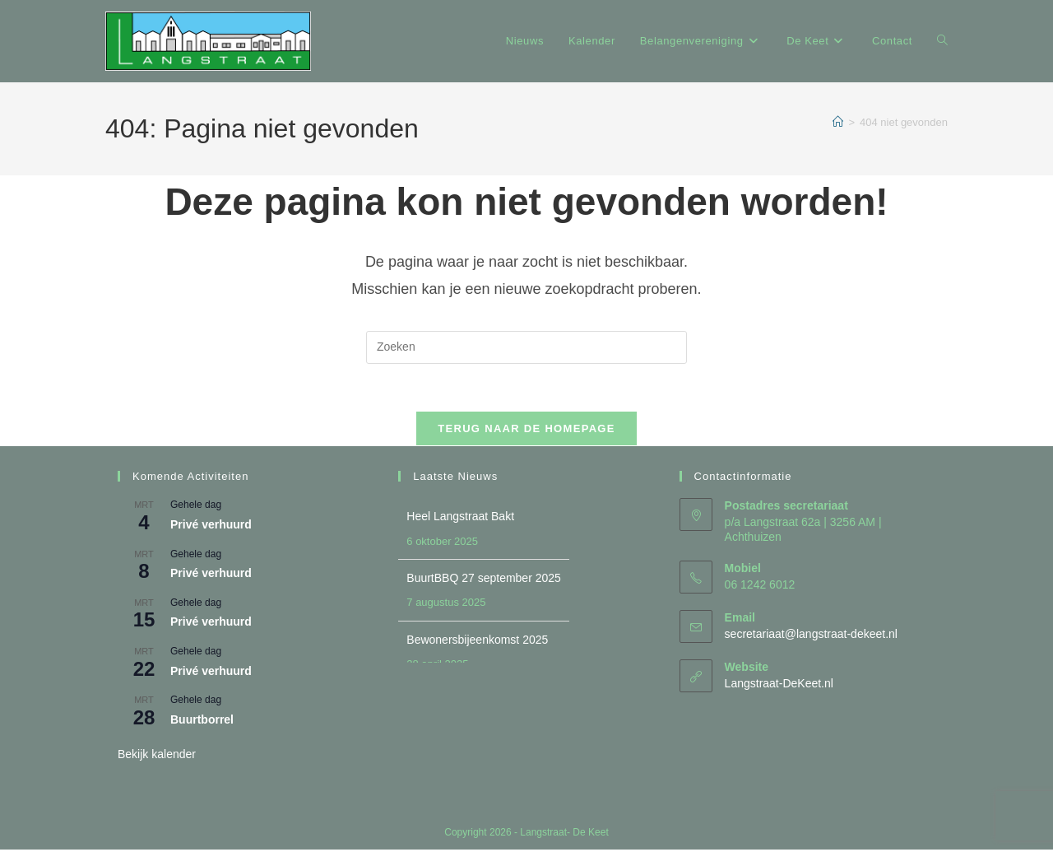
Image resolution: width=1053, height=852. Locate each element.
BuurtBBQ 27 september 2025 (483, 580)
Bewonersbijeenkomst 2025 (477, 641)
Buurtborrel (202, 721)
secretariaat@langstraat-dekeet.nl (811, 635)
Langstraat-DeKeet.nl (779, 684)
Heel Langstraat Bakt (460, 518)
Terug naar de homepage (526, 431)
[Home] (838, 122)
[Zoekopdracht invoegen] (526, 347)
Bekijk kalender (157, 756)
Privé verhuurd (211, 526)
